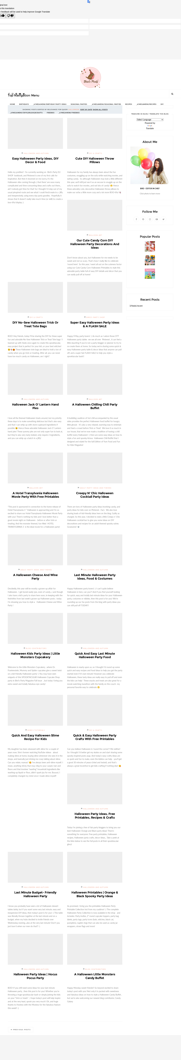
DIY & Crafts (95, 153)
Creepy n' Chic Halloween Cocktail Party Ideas (94, 495)
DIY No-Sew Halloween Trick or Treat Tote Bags (35, 324)
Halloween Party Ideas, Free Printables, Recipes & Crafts (95, 817)
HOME (12, 104)
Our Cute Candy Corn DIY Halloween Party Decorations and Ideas (94, 244)
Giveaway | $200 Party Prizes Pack (146, 266)
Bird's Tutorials (36, 731)
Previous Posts (22, 1031)
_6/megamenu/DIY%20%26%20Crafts (26, 113)
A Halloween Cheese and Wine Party (35, 577)
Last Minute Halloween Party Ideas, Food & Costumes (95, 577)
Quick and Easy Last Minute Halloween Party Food (95, 656)
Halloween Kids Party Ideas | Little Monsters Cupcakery (35, 656)
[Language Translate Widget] (149, 119)
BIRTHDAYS (24, 104)
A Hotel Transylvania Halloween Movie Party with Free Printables (35, 495)
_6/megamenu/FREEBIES (69, 113)
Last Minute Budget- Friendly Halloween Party (35, 895)
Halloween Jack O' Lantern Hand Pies (35, 406)
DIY (162, 104)
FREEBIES (50, 113)
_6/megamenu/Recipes (146, 104)
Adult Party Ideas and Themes (95, 488)
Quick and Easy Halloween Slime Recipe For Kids (35, 738)
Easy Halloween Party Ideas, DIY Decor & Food (35, 160)
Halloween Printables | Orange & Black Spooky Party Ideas (95, 895)
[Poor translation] (10, 15)
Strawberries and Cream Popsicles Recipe (149, 253)
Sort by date (86, 109)
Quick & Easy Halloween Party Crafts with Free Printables (94, 738)
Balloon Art (95, 235)
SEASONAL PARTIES (79, 104)
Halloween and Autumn (36, 153)
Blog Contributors (36, 649)
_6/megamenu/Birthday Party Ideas (49, 104)
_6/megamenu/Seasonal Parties (106, 104)
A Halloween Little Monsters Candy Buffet (94, 977)
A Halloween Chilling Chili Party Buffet (94, 406)
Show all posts (100, 109)
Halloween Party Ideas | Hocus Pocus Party (35, 977)
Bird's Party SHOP (95, 318)
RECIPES (128, 104)
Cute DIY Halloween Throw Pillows (94, 160)
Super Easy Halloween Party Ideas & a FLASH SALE (94, 324)
